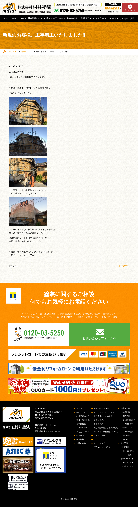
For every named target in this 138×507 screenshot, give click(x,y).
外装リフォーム (129, 466)
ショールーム (82, 428)
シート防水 (127, 455)
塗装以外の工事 (127, 459)
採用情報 (80, 439)
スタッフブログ (26, 52)
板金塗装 (126, 435)
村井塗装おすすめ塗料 (103, 416)
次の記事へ (124, 266)
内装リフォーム (129, 463)
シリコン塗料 (128, 424)
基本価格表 (72, 18)
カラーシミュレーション (104, 412)
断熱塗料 (126, 412)
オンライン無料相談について (106, 432)
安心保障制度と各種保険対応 (106, 428)
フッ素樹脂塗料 (129, 420)
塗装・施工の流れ (54, 18)
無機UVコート (128, 428)
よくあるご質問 (127, 18)
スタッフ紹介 (99, 420)
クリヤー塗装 (128, 432)
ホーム (6, 18)
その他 (125, 439)
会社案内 (112, 18)
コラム (96, 439)
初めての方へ (18, 18)
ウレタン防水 (128, 451)
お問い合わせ (82, 443)
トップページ (12, 52)
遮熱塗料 (126, 416)
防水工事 (124, 443)
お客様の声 (100, 18)
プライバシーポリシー (103, 447)
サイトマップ (99, 443)
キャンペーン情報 (101, 408)
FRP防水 (126, 447)
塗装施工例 (86, 18)
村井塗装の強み (35, 18)
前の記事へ (13, 266)
